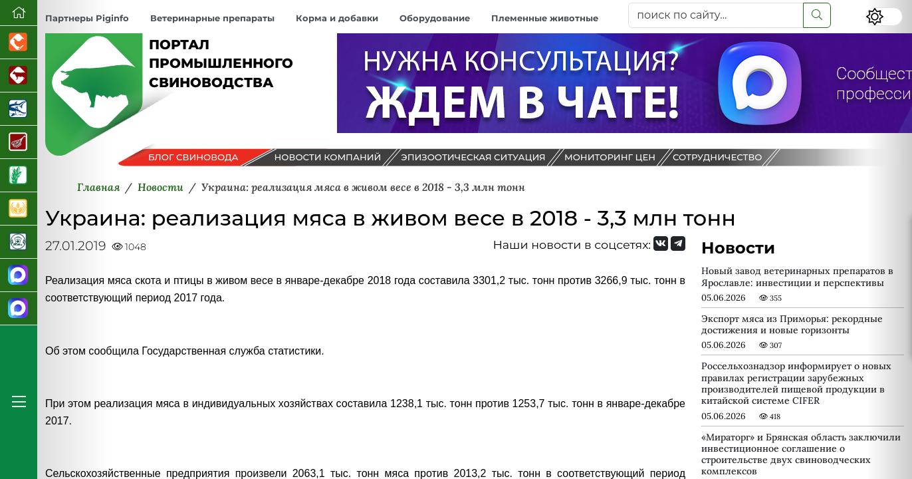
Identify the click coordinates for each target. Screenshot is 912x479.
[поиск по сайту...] (716, 15)
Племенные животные (544, 18)
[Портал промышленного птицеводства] (18, 42)
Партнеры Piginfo (87, 18)
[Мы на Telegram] (678, 243)
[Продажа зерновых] (18, 209)
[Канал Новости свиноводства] (18, 275)
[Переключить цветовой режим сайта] (884, 16)
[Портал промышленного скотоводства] (18, 75)
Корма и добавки (337, 18)
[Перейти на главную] (18, 13)
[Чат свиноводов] (18, 308)
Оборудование (434, 18)
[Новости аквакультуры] (18, 109)
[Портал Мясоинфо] (18, 142)
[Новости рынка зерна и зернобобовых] (18, 175)
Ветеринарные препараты (212, 18)
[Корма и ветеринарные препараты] (18, 242)
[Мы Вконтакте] (660, 243)
